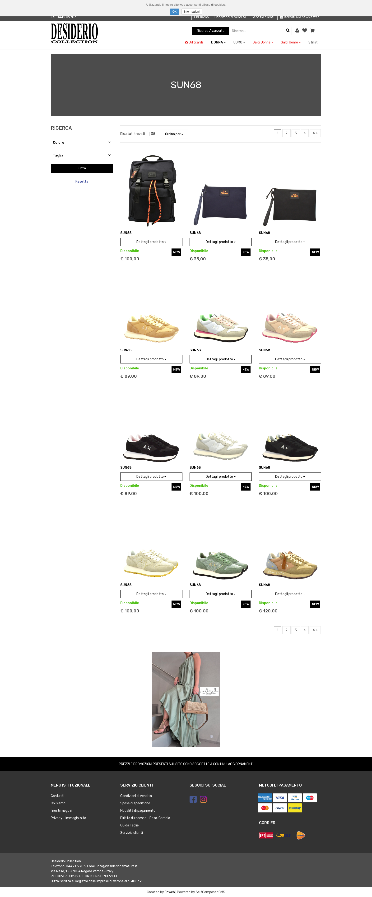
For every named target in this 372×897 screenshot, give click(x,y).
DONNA (218, 42)
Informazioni (192, 11)
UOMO (239, 42)
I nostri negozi (61, 811)
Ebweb (170, 892)
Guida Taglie (129, 825)
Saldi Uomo (291, 42)
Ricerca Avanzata (210, 31)
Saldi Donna (263, 42)
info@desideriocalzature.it (117, 866)
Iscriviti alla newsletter (299, 17)
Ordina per (174, 134)
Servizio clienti (263, 17)
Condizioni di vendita (230, 17)
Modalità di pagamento (137, 811)
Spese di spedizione (135, 803)
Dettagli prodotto (151, 242)
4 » (315, 133)
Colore (58, 143)
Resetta (81, 182)
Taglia (58, 155)
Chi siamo (201, 17)
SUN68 (126, 233)
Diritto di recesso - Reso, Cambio (145, 818)
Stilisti (313, 42)
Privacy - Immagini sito (68, 818)
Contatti (57, 796)
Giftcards (194, 42)
